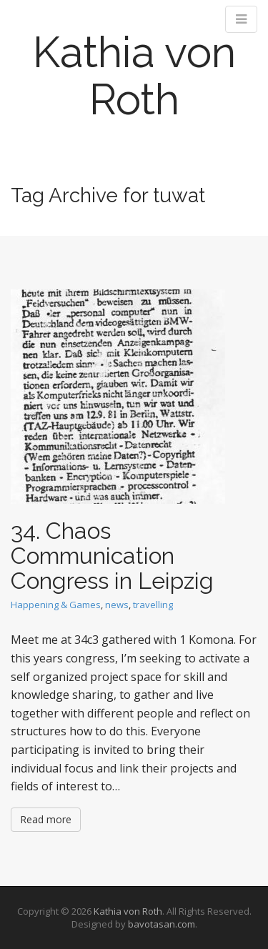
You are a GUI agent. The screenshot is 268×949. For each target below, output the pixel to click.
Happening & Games (56, 604)
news (117, 604)
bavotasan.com (161, 924)
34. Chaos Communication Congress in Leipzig (112, 555)
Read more (45, 819)
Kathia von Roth (134, 75)
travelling (153, 604)
